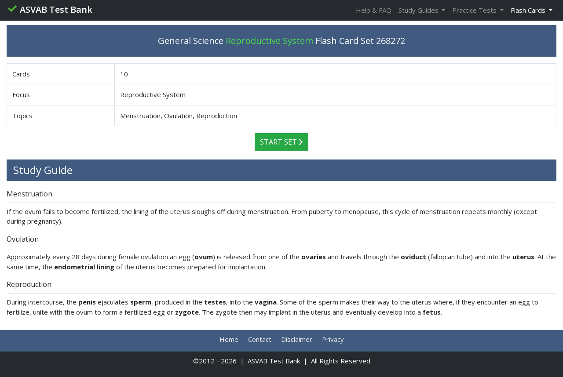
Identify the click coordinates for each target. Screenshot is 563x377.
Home (228, 339)
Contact (259, 339)
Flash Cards (529, 10)
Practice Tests (475, 10)
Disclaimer (296, 339)
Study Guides (419, 10)
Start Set (281, 142)
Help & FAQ (373, 10)
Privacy (333, 339)
